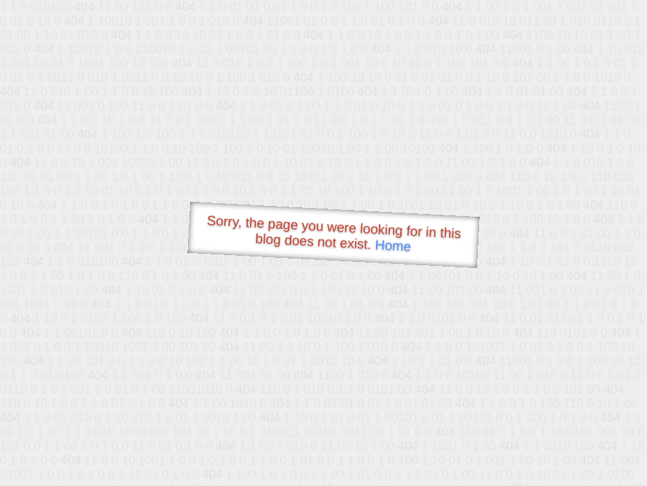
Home (393, 245)
